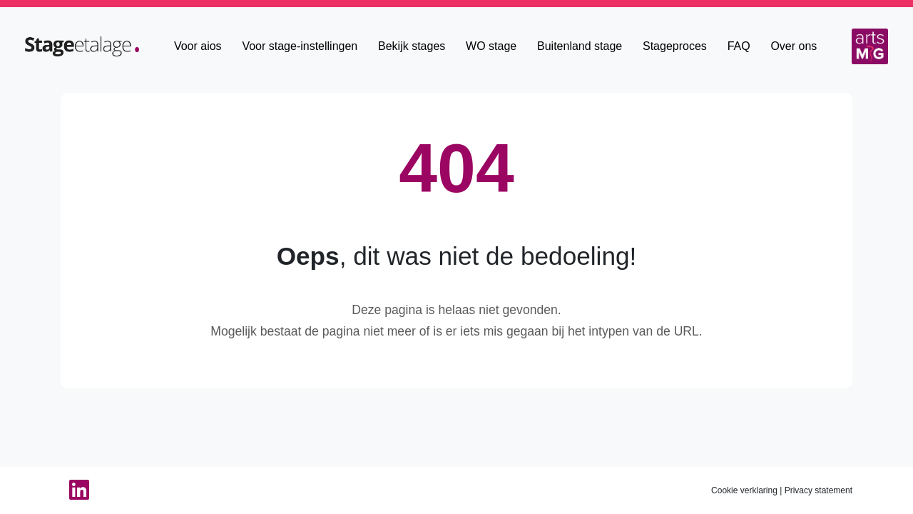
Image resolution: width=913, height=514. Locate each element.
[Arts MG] (870, 46)
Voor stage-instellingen (299, 46)
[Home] (82, 46)
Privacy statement (818, 490)
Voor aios (198, 46)
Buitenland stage (579, 46)
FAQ (739, 46)
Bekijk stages (411, 46)
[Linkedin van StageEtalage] (75, 490)
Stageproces (675, 46)
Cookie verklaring (744, 490)
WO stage (491, 46)
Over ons (793, 46)
